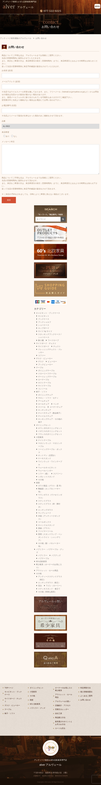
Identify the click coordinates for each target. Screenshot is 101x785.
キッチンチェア (44, 410)
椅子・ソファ (41, 392)
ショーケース (43, 325)
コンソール (42, 389)
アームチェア (43, 401)
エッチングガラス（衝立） (49, 583)
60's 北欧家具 (35, 704)
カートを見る (60, 728)
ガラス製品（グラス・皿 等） (50, 486)
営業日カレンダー (62, 709)
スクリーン (57, 474)
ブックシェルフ (44, 322)
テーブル (39, 367)
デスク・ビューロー (44, 358)
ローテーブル (43, 380)
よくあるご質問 (86, 696)
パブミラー (42, 555)
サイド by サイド (45, 331)
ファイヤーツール (45, 531)
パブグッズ (56, 555)
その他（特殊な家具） (47, 592)
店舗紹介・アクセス (62, 705)
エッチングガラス (45, 510)
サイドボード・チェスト (46, 343)
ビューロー (52, 361)
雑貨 (38, 483)
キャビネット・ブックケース (48, 313)
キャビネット (43, 316)
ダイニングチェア (45, 395)
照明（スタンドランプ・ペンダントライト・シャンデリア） (50, 537)
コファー (42, 355)
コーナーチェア (56, 407)
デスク (41, 361)
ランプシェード (44, 513)
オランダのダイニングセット (50, 428)
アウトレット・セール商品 (47, 570)
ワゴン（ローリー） (54, 586)
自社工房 (58, 713)
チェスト (57, 346)
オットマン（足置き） (47, 455)
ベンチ (56, 404)
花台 (40, 586)
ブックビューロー (45, 364)
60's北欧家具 (41, 561)
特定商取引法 (85, 688)
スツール (42, 407)
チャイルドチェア (45, 416)
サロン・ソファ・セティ (48, 398)
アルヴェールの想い (62, 701)
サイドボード (43, 346)
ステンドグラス (44, 501)
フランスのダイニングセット (50, 434)
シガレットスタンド (46, 477)
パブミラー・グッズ (37, 708)
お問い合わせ (85, 700)
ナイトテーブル (44, 440)
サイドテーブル (44, 386)
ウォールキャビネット (47, 468)
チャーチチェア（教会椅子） (50, 413)
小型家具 (39, 437)
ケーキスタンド (44, 458)
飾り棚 (41, 340)
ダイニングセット (43, 425)
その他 (41, 480)
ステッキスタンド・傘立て (49, 589)
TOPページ (9, 688)
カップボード (43, 328)
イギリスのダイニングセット (50, 431)
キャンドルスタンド (46, 525)
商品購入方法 (60, 717)
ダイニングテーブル (46, 370)
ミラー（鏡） (43, 474)
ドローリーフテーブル (47, 374)
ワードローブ (53, 340)
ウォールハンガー (45, 471)
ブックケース (43, 319)
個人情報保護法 (86, 692)
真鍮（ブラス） (44, 528)
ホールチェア (43, 404)
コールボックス (44, 522)
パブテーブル (43, 558)
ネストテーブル (44, 383)
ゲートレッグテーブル (47, 377)
